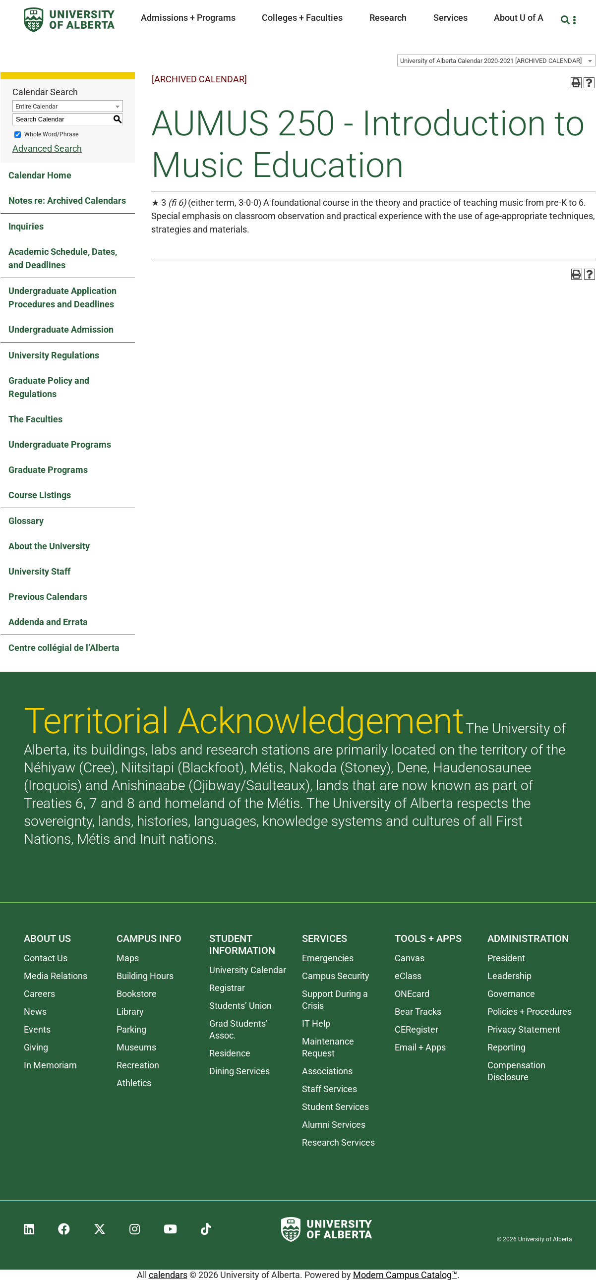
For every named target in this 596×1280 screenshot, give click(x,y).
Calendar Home (39, 175)
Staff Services (329, 1089)
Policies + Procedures (529, 1011)
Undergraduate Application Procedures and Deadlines (62, 297)
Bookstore (137, 994)
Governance (511, 994)
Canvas (409, 958)
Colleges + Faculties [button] (302, 17)
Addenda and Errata (48, 622)
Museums (136, 1047)
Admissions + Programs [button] (188, 17)
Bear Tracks (418, 1011)
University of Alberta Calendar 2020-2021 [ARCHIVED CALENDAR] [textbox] (491, 60)
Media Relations (55, 976)
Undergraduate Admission (61, 329)
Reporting (506, 1047)
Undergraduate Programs (59, 444)
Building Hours (145, 976)
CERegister (416, 1029)
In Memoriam (50, 1065)
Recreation (138, 1065)
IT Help (316, 1023)
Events (37, 1029)
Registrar (227, 988)
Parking (131, 1029)
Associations (327, 1071)
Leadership (509, 976)
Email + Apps (420, 1047)
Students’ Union (240, 1005)
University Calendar (247, 970)
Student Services (335, 1107)
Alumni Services (333, 1124)
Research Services (338, 1142)
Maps (128, 958)
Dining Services (239, 1071)
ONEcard (412, 994)
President (506, 958)
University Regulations (53, 355)
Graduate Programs (48, 470)
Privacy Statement (523, 1029)
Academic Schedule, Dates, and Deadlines (62, 258)
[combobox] (496, 60)
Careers (39, 994)
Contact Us (45, 958)
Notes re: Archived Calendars (67, 200)
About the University (49, 546)
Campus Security (335, 976)
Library (130, 1011)
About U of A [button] (518, 17)
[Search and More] (566, 20)
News (35, 1011)
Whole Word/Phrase (51, 134)
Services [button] (450, 17)
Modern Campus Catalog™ (405, 1275)
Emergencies (328, 958)
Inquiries (26, 226)
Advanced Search (47, 148)
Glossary (26, 521)
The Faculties (35, 419)
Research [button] (388, 17)
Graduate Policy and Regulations (48, 387)
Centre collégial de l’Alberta (63, 647)
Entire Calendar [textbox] (36, 106)
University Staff (39, 571)
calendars (168, 1275)
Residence (229, 1053)
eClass (408, 976)
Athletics (134, 1083)
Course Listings (39, 495)
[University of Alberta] (69, 19)
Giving (36, 1047)
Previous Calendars (47, 596)
